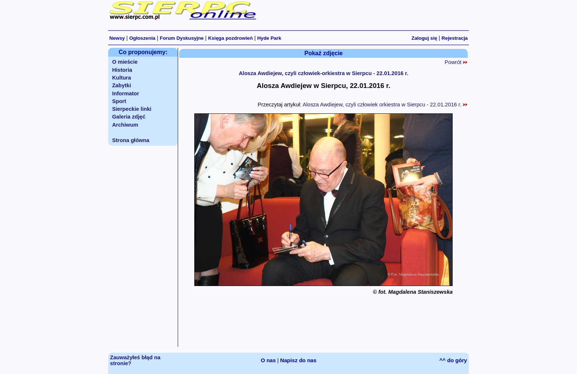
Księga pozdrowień (230, 38)
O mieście (125, 62)
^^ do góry (453, 360)
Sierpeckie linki (132, 109)
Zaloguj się (424, 38)
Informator (125, 93)
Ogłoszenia (142, 38)
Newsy (117, 38)
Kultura (121, 78)
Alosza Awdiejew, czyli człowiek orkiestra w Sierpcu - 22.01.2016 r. (384, 104)
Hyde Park (269, 38)
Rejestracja (455, 38)
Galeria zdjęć (128, 117)
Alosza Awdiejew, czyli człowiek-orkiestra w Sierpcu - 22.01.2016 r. (323, 73)
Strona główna (130, 140)
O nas (268, 360)
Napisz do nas (298, 360)
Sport (119, 101)
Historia (122, 70)
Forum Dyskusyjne (181, 38)
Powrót (456, 62)
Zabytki (121, 85)
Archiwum (125, 125)
